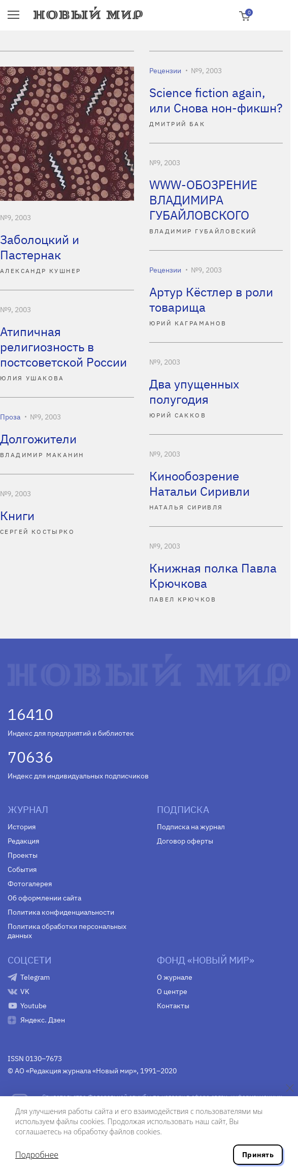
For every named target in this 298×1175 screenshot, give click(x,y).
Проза (10, 417)
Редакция (23, 841)
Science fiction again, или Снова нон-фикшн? (215, 100)
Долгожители (38, 439)
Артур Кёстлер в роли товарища (211, 299)
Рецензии (165, 71)
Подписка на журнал (191, 826)
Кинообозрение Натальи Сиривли (199, 483)
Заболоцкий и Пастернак (39, 247)
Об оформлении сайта (44, 897)
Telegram (35, 977)
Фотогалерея (30, 883)
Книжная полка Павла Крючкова (213, 575)
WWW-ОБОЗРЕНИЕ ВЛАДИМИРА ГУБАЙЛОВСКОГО (203, 199)
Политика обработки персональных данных (67, 931)
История (22, 826)
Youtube (33, 1005)
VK (24, 991)
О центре (172, 991)
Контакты (173, 1005)
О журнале (174, 977)
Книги (17, 515)
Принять (258, 1154)
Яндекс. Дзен (42, 1020)
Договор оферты (185, 841)
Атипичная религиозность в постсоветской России (63, 346)
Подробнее (36, 1155)
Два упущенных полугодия (194, 391)
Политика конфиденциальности (61, 912)
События (22, 869)
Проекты (23, 855)
